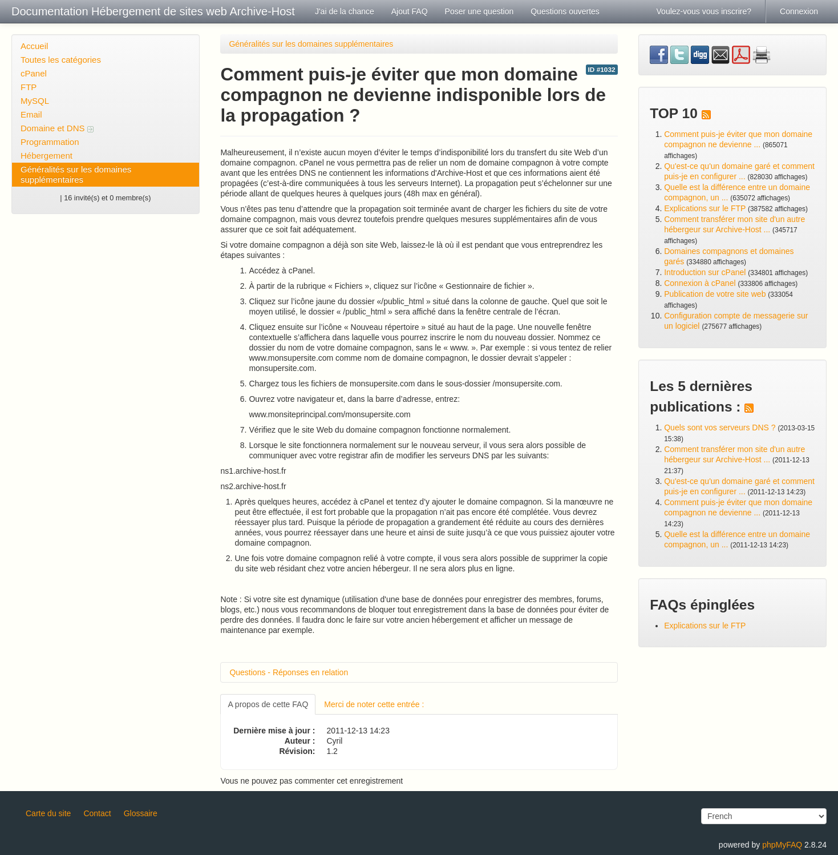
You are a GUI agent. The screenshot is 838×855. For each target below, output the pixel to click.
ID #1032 (602, 70)
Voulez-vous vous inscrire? (704, 11)
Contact (97, 813)
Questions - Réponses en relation (288, 672)
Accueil (34, 46)
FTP (29, 87)
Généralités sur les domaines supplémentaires (76, 174)
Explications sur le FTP (705, 208)
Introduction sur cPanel (705, 272)
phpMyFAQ (782, 844)
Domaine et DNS (57, 128)
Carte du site (48, 813)
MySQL (35, 101)
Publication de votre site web (715, 294)
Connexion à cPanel (699, 283)
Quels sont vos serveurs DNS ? (719, 427)
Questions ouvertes (565, 11)
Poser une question (479, 11)
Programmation (50, 142)
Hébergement (46, 155)
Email (31, 114)
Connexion (799, 11)
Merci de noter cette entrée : (374, 704)
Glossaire (140, 813)
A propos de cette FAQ (268, 704)
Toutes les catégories (61, 59)
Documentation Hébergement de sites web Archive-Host (153, 11)
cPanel (34, 73)
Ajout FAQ (409, 11)
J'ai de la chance (344, 11)
